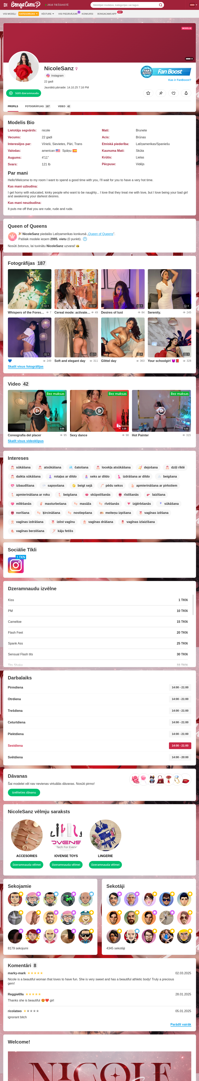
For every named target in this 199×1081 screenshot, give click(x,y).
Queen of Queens (100, 234)
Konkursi (87, 14)
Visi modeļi (9, 14)
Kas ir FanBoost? (179, 79)
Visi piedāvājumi (68, 13)
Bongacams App (107, 13)
